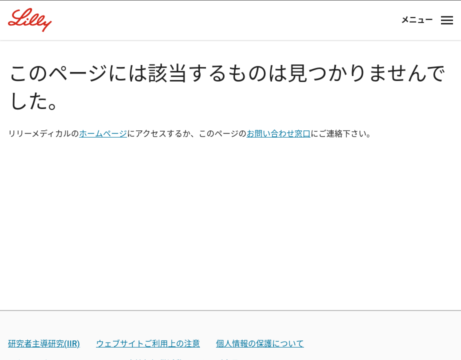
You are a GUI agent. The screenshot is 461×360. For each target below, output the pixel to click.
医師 (231, 225)
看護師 (230, 309)
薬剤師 (230, 267)
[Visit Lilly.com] (230, 70)
